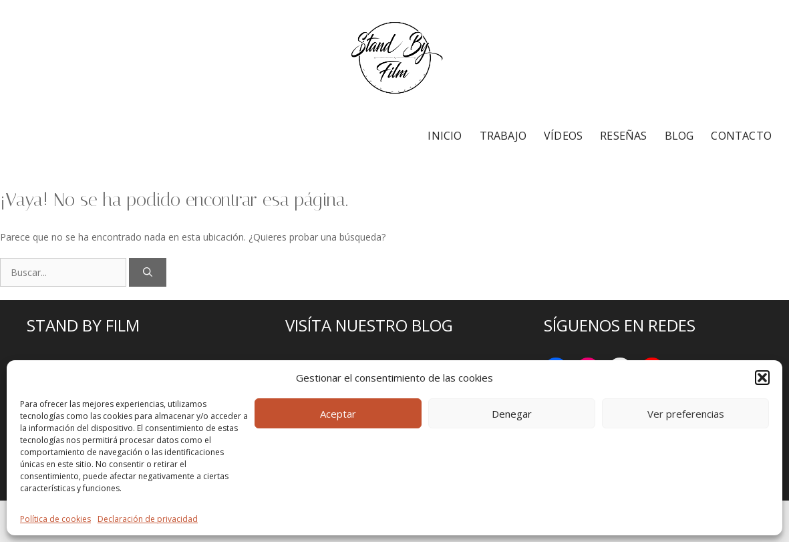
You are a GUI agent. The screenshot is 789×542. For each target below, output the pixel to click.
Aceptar (338, 413)
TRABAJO (503, 135)
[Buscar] (147, 272)
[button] (762, 377)
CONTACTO (741, 135)
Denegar (512, 413)
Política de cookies (55, 519)
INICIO (445, 135)
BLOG (679, 135)
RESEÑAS (623, 135)
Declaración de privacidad (148, 519)
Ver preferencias (685, 413)
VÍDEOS (563, 135)
